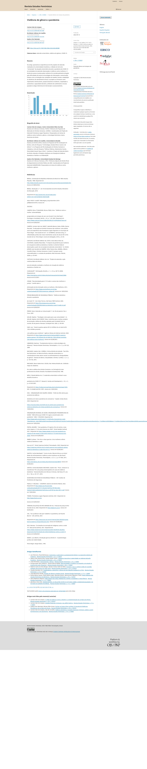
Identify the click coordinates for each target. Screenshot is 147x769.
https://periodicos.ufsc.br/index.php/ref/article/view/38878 (44, 462)
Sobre (47, 9)
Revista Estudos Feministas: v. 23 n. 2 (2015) (42, 601)
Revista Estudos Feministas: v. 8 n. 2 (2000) (67, 562)
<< (27, 587)
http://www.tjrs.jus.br (54, 508)
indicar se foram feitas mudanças (82, 136)
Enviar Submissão (105, 17)
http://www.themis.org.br (34, 498)
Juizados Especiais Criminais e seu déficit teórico (59, 603)
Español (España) (104, 30)
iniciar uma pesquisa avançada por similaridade (52, 591)
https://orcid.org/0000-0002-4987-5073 (35, 42)
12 (40, 587)
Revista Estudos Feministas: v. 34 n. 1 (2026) (60, 565)
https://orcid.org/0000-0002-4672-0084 (35, 30)
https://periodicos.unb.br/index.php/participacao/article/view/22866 (46, 275)
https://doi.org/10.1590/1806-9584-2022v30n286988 (44, 48)
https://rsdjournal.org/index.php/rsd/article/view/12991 (51, 387)
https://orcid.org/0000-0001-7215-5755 (35, 36)
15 (45, 587)
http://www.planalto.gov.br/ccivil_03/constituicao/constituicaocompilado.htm (49, 183)
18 (50, 587)
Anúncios (40, 9)
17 (48, 587)
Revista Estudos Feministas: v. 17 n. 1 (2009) (77, 573)
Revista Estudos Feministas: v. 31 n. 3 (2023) (49, 556)
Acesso (120, 1)
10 (36, 587)
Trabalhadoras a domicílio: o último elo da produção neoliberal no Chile (63, 570)
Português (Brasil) (105, 32)
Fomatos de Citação (80, 52)
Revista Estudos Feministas (38, 6)
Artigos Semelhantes (34, 552)
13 (41, 587)
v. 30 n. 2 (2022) (42, 15)
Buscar (118, 9)
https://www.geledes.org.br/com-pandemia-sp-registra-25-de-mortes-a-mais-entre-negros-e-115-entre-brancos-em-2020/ (46, 433)
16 (46, 587)
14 (43, 587)
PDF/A (77, 27)
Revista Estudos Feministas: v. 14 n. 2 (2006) (61, 611)
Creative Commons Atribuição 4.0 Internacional (66, 631)
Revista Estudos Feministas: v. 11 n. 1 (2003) (62, 583)
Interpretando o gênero (47, 562)
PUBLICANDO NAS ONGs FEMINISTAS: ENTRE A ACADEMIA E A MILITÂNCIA (66, 578)
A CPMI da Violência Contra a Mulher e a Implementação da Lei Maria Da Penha (68, 599)
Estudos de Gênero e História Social (54, 573)
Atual (26, 9)
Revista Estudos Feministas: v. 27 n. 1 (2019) (62, 577)
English (102, 27)
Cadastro (114, 1)
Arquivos (32, 9)
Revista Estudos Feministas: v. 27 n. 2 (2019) (64, 568)
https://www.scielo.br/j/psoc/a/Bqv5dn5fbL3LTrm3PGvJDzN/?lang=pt (46, 220)
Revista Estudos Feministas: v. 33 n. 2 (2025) (49, 560)
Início (28, 15)
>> (52, 587)
